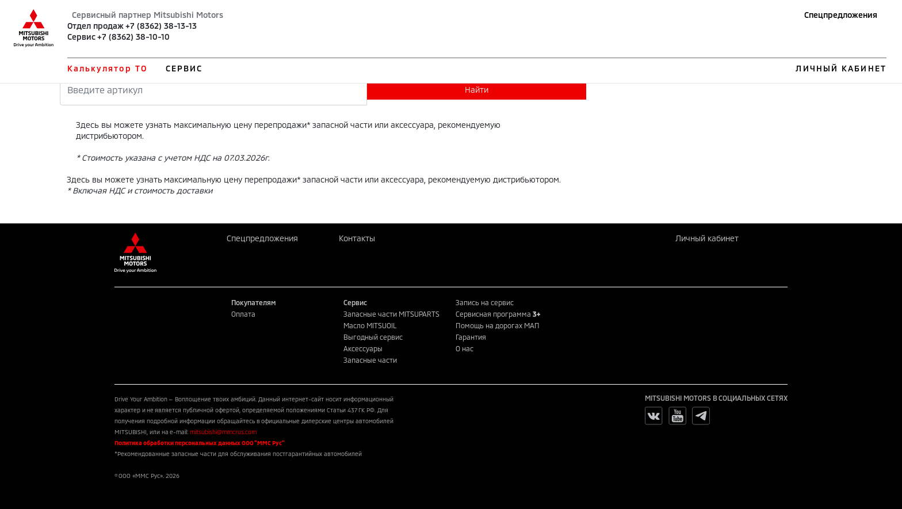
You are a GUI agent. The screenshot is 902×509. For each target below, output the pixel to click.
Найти (476, 89)
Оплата (243, 314)
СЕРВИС (184, 68)
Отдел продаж (95, 26)
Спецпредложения (840, 15)
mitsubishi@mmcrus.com (223, 431)
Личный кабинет (707, 238)
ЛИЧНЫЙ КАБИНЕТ (841, 68)
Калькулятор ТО (107, 68)
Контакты (357, 238)
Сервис (81, 36)
